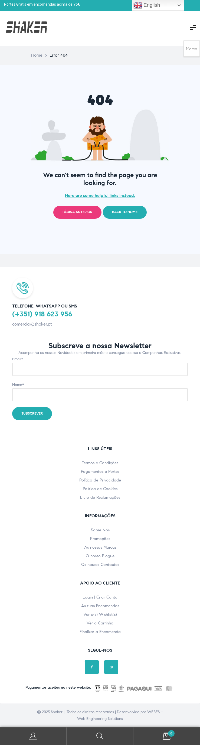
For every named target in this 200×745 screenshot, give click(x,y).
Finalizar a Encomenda (100, 631)
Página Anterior (77, 212)
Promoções (100, 538)
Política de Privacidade (100, 480)
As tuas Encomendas (100, 605)
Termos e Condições (100, 462)
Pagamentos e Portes (100, 471)
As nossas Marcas (100, 547)
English (146, 5)
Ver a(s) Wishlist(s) (100, 614)
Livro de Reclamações (100, 497)
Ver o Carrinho (100, 623)
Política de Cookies (100, 488)
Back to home (124, 212)
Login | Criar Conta (100, 597)
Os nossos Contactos (100, 564)
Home (36, 55)
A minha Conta (33, 736)
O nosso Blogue (100, 555)
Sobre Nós (100, 530)
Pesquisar (100, 736)
